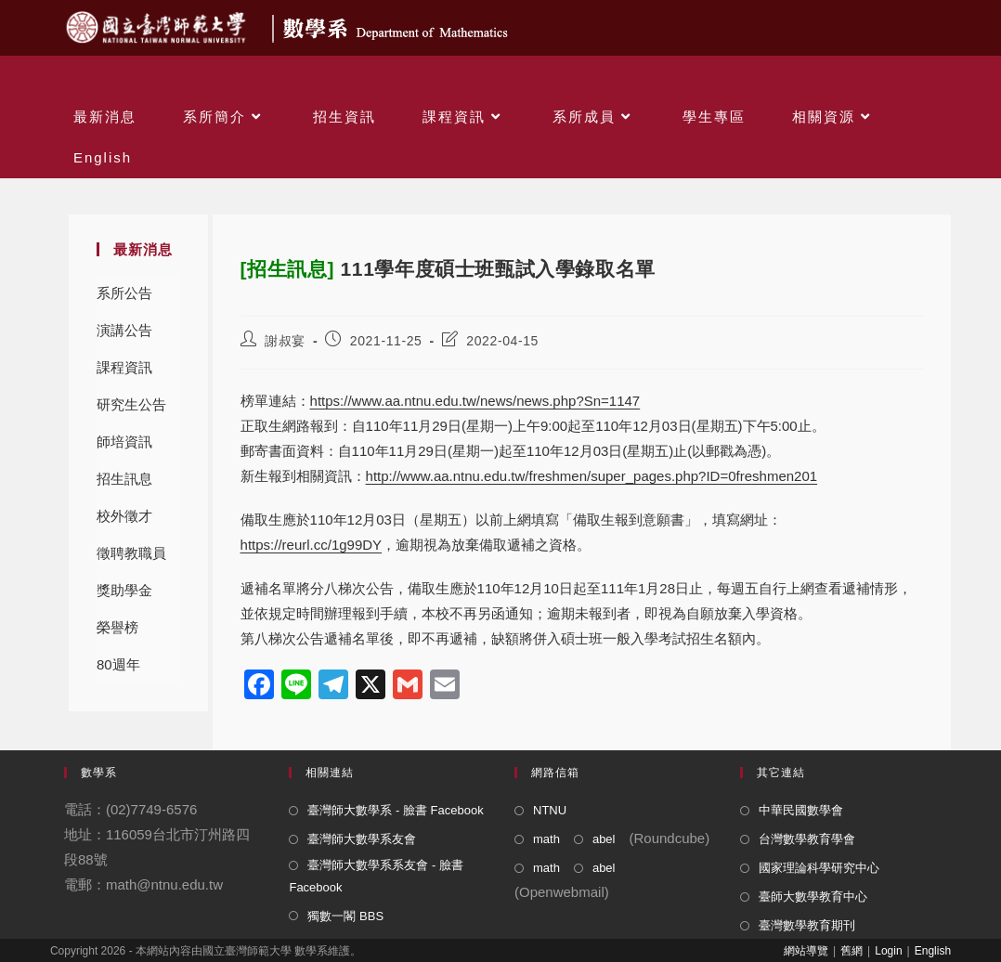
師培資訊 (124, 441)
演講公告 (124, 330)
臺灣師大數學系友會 (361, 839)
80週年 (118, 664)
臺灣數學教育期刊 (807, 925)
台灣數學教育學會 (807, 839)
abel (604, 839)
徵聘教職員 (131, 553)
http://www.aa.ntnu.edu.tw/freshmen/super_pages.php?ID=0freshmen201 (592, 476)
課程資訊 (124, 367)
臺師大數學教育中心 (813, 897)
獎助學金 (124, 590)
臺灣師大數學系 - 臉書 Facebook (395, 810)
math (546, 839)
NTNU (549, 810)
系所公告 (124, 293)
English (933, 950)
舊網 (851, 950)
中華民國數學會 (801, 810)
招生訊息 (124, 479)
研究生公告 (131, 404)
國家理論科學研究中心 (819, 868)
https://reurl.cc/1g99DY (311, 544)
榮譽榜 (117, 627)
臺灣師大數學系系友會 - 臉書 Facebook (376, 875)
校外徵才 (124, 516)
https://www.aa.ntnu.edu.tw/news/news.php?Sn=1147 (475, 401)
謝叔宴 (285, 340)
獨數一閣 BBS (345, 916)
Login (888, 950)
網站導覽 (806, 950)
